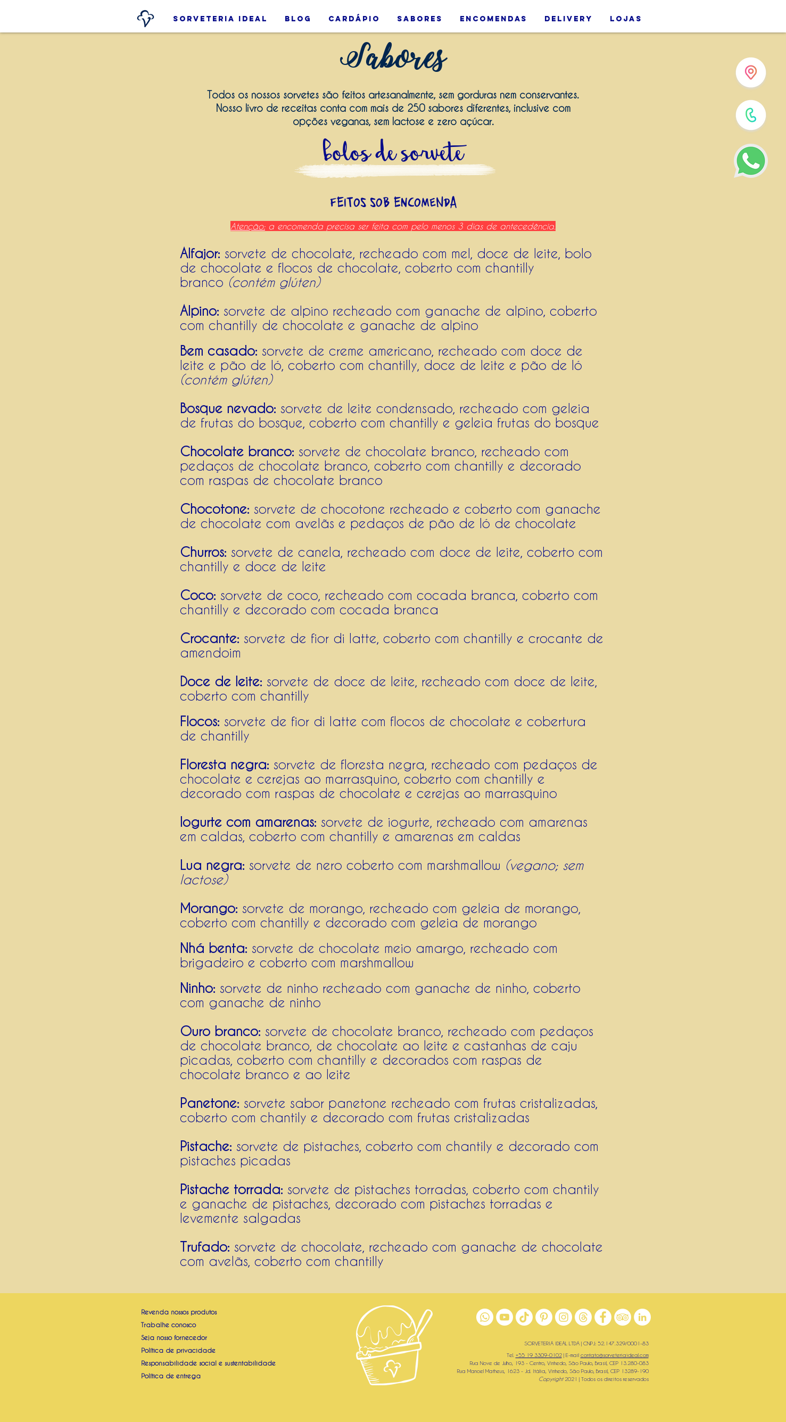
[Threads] (583, 1317)
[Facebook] (602, 1317)
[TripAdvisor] (622, 1317)
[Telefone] (751, 115)
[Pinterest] (543, 1317)
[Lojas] (751, 72)
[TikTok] (524, 1317)
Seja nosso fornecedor (174, 1337)
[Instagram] (563, 1317)
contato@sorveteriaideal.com (615, 1355)
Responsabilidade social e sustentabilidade (208, 1363)
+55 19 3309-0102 (539, 1355)
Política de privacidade (178, 1350)
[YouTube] (504, 1317)
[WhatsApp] (751, 161)
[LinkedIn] (642, 1317)
